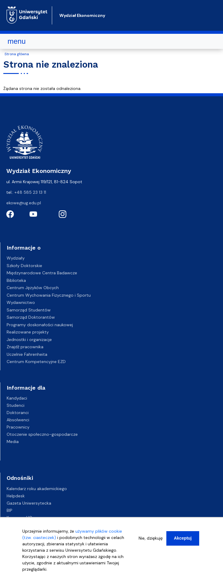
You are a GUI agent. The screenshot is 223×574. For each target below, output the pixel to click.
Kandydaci (17, 398)
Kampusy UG (19, 517)
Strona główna (17, 54)
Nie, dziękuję (151, 541)
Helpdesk (16, 496)
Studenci (15, 405)
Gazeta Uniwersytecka (29, 503)
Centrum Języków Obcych (33, 287)
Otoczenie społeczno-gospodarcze (42, 434)
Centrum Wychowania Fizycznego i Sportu (49, 295)
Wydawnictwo (21, 302)
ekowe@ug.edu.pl (23, 203)
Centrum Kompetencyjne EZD (36, 361)
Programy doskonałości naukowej (40, 324)
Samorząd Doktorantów (31, 317)
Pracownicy (18, 427)
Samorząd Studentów (29, 310)
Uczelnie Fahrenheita (27, 354)
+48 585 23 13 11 (30, 192)
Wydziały (16, 258)
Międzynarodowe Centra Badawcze (42, 273)
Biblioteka (16, 280)
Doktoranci (18, 412)
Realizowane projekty (28, 332)
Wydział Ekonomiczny (82, 15)
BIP (9, 510)
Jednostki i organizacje (29, 339)
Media (13, 441)
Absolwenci (18, 420)
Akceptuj (183, 541)
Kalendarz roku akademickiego (37, 488)
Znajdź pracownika (25, 346)
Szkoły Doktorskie (24, 265)
